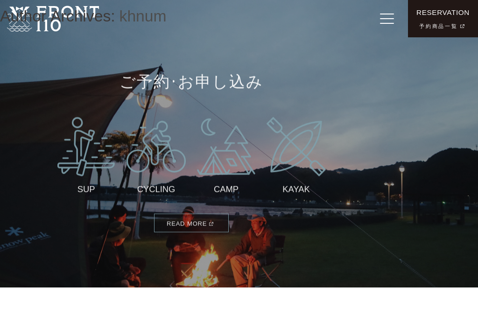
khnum (143, 16)
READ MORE (187, 227)
